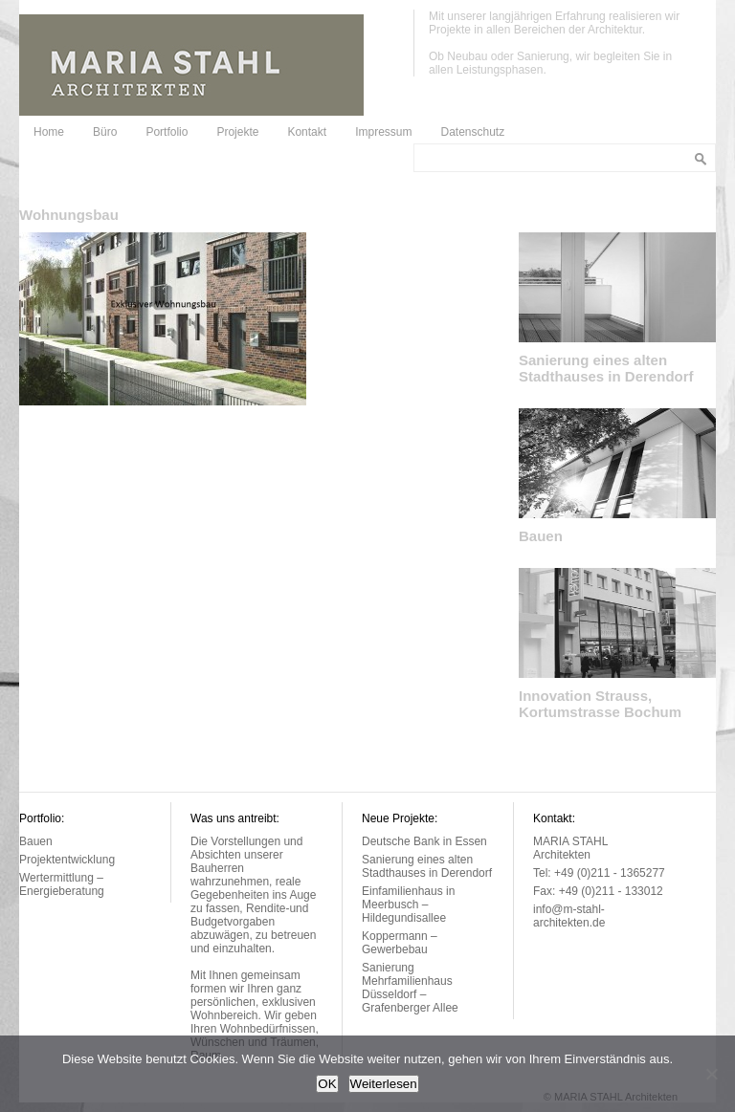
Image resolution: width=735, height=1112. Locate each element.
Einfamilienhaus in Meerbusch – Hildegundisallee (408, 904)
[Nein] (711, 1073)
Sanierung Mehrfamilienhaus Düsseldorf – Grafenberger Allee (410, 987)
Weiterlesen (383, 1084)
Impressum (383, 132)
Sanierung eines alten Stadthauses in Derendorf (606, 368)
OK (327, 1084)
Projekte (237, 132)
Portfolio (166, 132)
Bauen (541, 536)
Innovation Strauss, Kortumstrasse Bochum (600, 703)
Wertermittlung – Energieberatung (61, 884)
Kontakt (306, 132)
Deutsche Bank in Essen (424, 841)
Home (48, 132)
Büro (105, 132)
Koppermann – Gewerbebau (399, 942)
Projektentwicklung (67, 859)
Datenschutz (472, 132)
